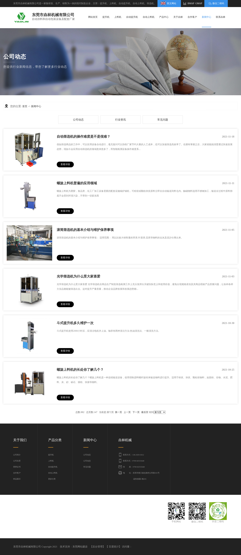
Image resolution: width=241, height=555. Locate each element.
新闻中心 (36, 106)
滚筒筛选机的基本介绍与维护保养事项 (85, 230)
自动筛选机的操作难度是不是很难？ (83, 136)
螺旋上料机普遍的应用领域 (77, 183)
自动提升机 (52, 467)
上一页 (127, 412)
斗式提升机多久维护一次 (75, 323)
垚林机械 (125, 440)
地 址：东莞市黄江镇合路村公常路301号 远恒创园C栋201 (141, 476)
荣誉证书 (17, 467)
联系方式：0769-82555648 (133, 461)
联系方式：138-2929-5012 (133, 455)
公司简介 (17, 455)
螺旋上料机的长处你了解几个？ (80, 369)
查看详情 (65, 164)
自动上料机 (52, 473)
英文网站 (171, 3)
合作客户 (17, 473)
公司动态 (78, 119)
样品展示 (17, 479)
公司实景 (17, 461)
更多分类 (52, 479)
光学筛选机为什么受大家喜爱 (78, 276)
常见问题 (162, 119)
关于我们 (20, 440)
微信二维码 (218, 3)
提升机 (51, 455)
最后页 (144, 412)
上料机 (51, 461)
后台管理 (98, 546)
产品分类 (55, 440)
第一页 (118, 412)
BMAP (191, 3)
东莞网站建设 (80, 546)
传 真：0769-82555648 (134, 467)
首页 (24, 106)
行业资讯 (120, 119)
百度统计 (114, 546)
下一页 (136, 412)
